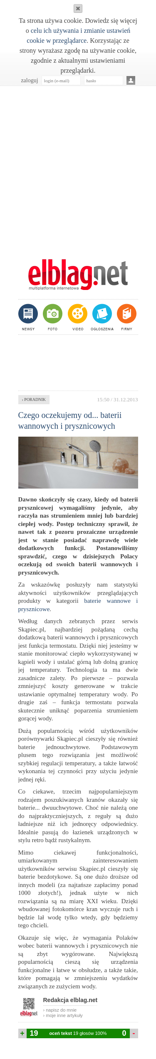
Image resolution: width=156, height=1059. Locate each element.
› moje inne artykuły (63, 1015)
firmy (126, 317)
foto (52, 317)
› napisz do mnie (60, 1009)
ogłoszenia (101, 317)
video (76, 317)
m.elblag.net (78, 274)
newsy (29, 317)
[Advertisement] (78, 168)
